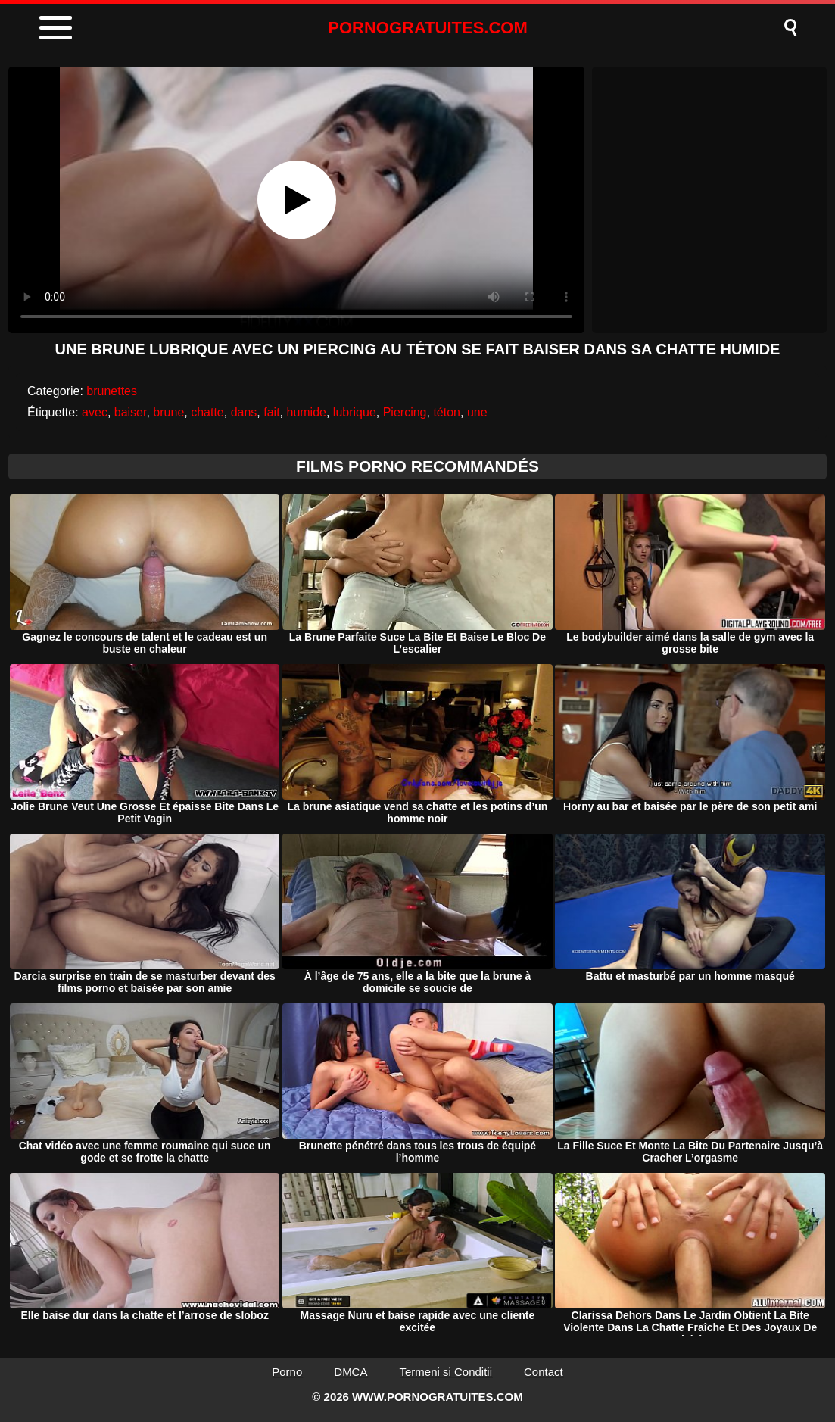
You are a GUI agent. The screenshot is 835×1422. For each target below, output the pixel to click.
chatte (207, 412)
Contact (543, 1371)
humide (306, 412)
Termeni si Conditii (445, 1371)
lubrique (354, 412)
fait (271, 412)
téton (446, 412)
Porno (287, 1371)
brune (168, 412)
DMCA (350, 1371)
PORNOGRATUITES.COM (428, 27)
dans (244, 412)
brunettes (111, 391)
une (477, 412)
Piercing (405, 412)
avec (94, 412)
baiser (130, 412)
